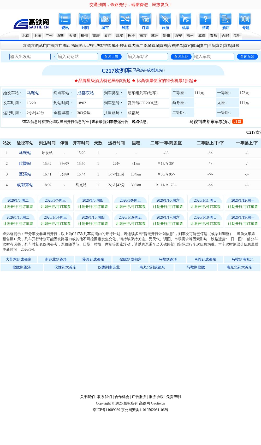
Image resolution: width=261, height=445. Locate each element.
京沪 (34, 46)
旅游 (165, 28)
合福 (171, 46)
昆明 (237, 36)
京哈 (227, 46)
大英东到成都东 (18, 259)
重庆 (96, 36)
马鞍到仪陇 (196, 267)
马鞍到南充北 (242, 259)
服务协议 (156, 397)
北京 (25, 36)
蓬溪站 (25, 174)
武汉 (119, 36)
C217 (253, 132)
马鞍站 (33, 93)
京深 (155, 46)
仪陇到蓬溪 (22, 267)
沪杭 (99, 46)
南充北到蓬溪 (56, 259)
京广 (58, 46)
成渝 (195, 46)
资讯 (65, 28)
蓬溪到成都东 (93, 259)
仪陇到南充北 (109, 267)
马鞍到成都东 (205, 259)
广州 (49, 36)
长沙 (131, 36)
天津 (72, 36)
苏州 (154, 36)
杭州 (84, 36)
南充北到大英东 (239, 267)
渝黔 (235, 46)
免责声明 (173, 397)
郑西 (66, 46)
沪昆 (179, 46)
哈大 (83, 46)
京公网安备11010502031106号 (144, 410)
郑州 (166, 36)
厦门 (107, 36)
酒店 (225, 28)
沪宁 (90, 46)
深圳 (60, 36)
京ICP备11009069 (106, 410)
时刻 (85, 28)
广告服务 (139, 397)
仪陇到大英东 (65, 267)
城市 (105, 28)
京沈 (131, 46)
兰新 (211, 46)
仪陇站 (25, 163)
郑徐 (123, 46)
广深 (50, 46)
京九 (219, 46)
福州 (190, 36)
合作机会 (122, 397)
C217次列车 (117, 70)
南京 (143, 36)
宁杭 (107, 46)
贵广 (203, 46)
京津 (26, 46)
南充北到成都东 (152, 267)
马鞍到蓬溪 (168, 259)
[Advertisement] (58, 332)
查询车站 (181, 56)
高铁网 (144, 403)
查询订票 (111, 56)
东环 (115, 46)
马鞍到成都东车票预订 (216, 121)
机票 (185, 28)
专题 (246, 28)
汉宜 (187, 46)
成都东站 (85, 93)
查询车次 (247, 56)
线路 (125, 28)
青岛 (213, 36)
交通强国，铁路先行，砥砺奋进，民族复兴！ (131, 4)
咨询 (205, 28)
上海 (37, 36)
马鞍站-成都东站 (148, 70)
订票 (145, 28)
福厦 (75, 46)
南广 (139, 46)
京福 (163, 46)
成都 (201, 36)
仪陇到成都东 (130, 259)
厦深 (147, 46)
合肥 (225, 36)
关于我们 (87, 397)
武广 (42, 46)
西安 (178, 36)
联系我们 (104, 397)
